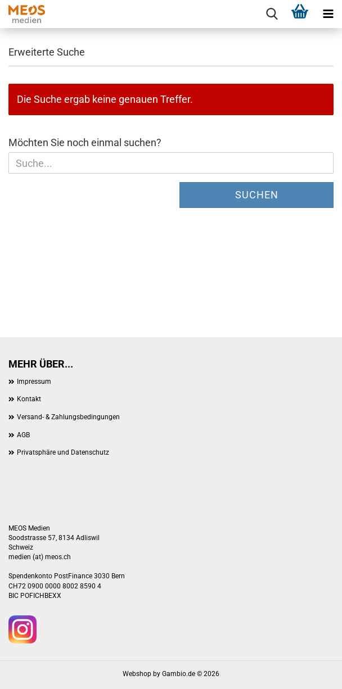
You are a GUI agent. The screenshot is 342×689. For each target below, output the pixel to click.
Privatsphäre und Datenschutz (63, 452)
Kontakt (29, 399)
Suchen (256, 195)
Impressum (34, 382)
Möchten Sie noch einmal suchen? (84, 142)
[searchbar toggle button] (272, 14)
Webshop (137, 674)
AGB (23, 435)
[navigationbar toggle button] (328, 14)
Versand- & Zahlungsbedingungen (68, 417)
